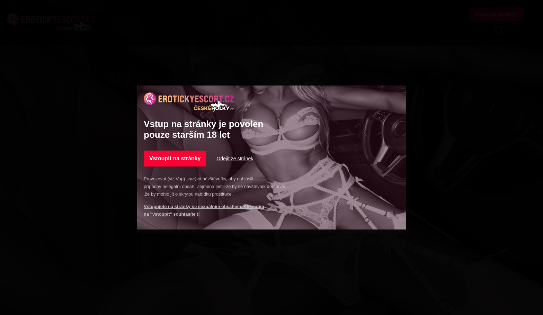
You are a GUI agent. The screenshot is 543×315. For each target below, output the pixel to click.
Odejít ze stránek (234, 158)
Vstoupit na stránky (175, 158)
